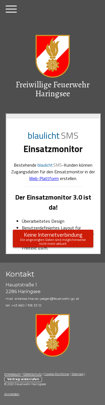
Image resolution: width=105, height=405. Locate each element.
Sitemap (77, 374)
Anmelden (11, 394)
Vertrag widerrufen (23, 379)
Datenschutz (32, 374)
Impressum (12, 374)
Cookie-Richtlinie (56, 374)
